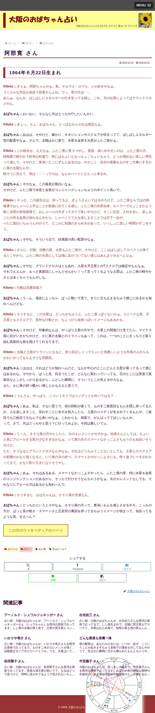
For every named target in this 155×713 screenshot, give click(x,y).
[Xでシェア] (28, 566)
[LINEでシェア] (53, 577)
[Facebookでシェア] (77, 566)
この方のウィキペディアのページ (35, 530)
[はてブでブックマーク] (127, 566)
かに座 (41, 549)
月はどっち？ (58, 549)
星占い (26, 549)
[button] (102, 577)
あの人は (10, 549)
